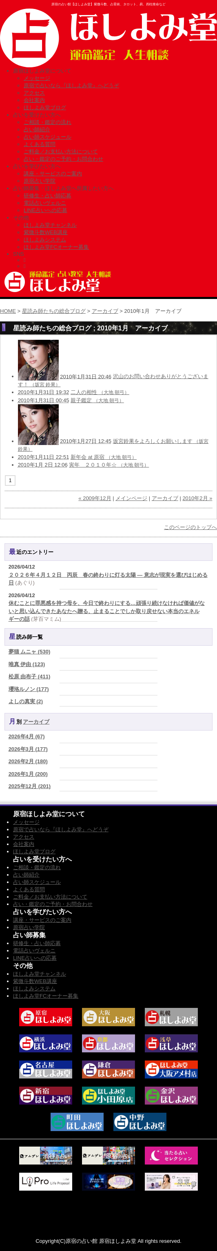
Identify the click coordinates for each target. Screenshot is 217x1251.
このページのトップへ (190, 527)
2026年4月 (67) (27, 736)
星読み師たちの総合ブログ (54, 311)
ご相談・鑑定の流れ (47, 122)
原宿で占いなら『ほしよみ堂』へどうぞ (71, 85)
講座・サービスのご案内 (53, 173)
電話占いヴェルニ (45, 203)
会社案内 (34, 100)
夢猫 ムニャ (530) (30, 652)
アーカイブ (105, 311)
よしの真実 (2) (26, 701)
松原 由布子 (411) (30, 676)
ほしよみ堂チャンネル (50, 225)
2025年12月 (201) (30, 786)
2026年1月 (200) (28, 774)
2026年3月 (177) (28, 749)
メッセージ (37, 78)
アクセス (34, 93)
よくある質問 (39, 144)
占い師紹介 (37, 129)
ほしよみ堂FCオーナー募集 (56, 247)
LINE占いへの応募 (45, 210)
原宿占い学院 (39, 181)
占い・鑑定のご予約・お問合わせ (63, 159)
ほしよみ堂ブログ (45, 107)
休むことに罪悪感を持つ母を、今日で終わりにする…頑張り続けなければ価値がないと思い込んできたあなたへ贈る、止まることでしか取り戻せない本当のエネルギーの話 (107, 611)
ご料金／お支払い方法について (61, 151)
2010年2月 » (197, 498)
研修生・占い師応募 (47, 196)
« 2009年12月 (94, 498)
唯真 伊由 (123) (27, 664)
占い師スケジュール (47, 137)
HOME (8, 311)
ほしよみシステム (45, 240)
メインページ (131, 498)
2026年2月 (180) (28, 761)
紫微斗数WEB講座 (46, 232)
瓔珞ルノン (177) (29, 689)
